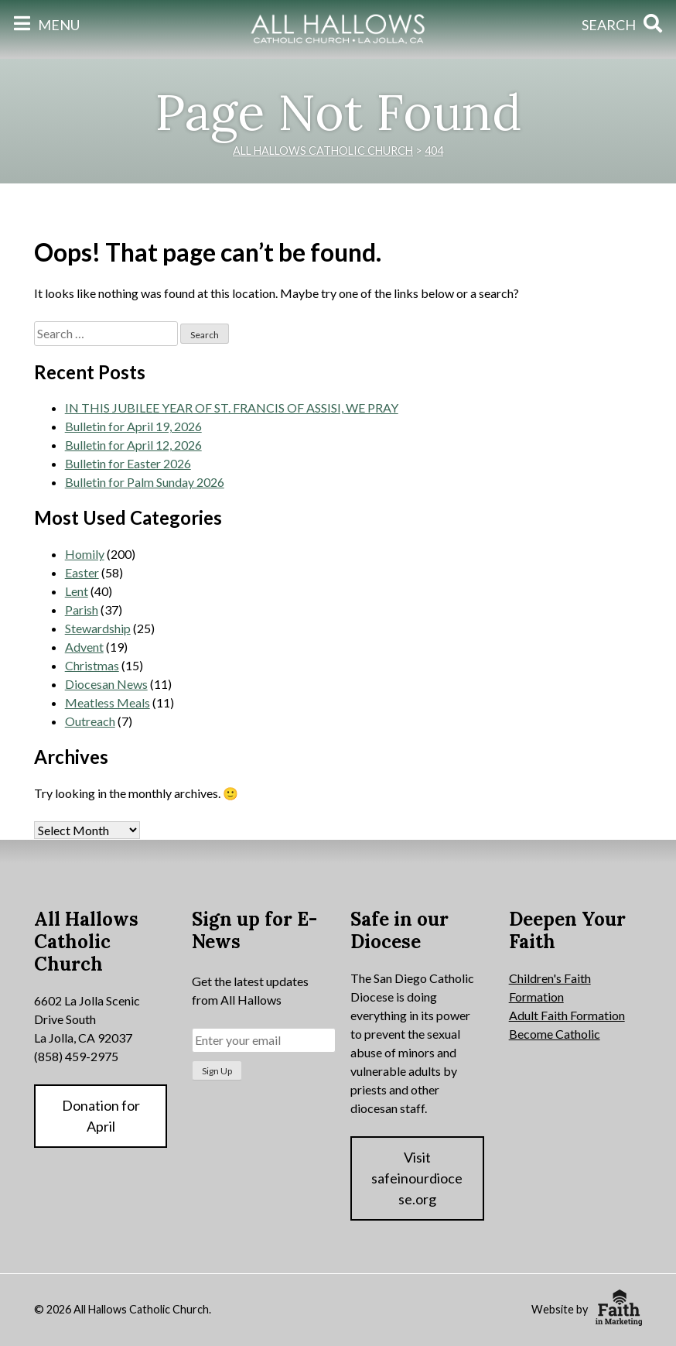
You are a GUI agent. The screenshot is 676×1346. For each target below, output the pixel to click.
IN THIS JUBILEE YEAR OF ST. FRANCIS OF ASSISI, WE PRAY (231, 407)
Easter (82, 572)
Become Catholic (554, 1033)
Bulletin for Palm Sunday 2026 (144, 481)
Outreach (90, 721)
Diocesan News (106, 683)
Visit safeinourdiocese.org (417, 1178)
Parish (81, 609)
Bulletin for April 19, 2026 (133, 426)
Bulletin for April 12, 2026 (133, 444)
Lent (76, 591)
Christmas (92, 665)
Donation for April (101, 1116)
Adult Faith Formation (567, 1015)
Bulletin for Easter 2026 (128, 463)
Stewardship (98, 628)
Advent (84, 646)
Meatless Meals (107, 702)
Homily (84, 553)
